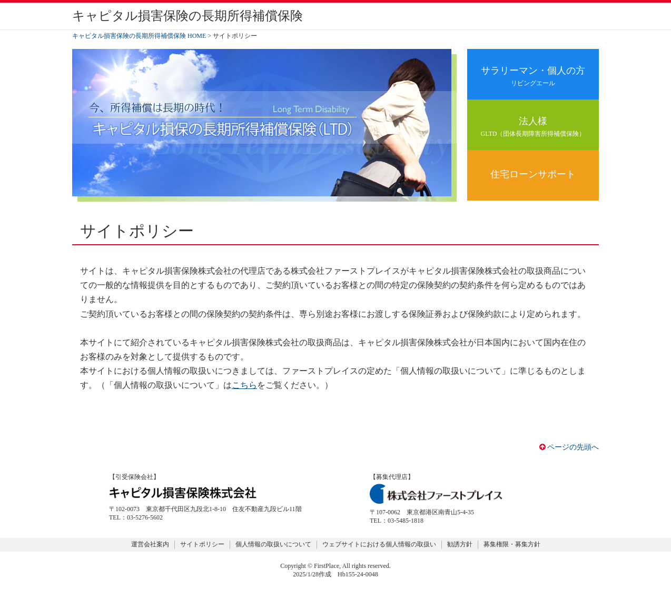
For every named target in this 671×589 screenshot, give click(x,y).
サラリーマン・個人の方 (533, 76)
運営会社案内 (150, 544)
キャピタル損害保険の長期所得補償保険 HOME (139, 35)
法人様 (533, 127)
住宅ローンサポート (533, 174)
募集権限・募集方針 (511, 544)
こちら (244, 385)
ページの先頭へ (569, 447)
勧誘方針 (459, 544)
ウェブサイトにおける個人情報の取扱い (379, 544)
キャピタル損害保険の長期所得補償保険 (187, 16)
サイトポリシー (202, 544)
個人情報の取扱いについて (273, 544)
